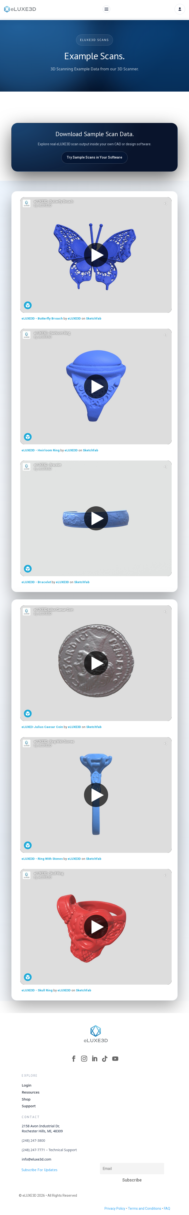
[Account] (180, 9)
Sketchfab (93, 318)
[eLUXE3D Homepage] (96, 1033)
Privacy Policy (115, 1208)
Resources (30, 1092)
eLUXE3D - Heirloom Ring (40, 450)
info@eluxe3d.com (36, 1159)
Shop (26, 1099)
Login (26, 1085)
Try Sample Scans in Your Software (94, 157)
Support (29, 1106)
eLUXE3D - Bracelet (36, 582)
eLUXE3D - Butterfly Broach (42, 318)
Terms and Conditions (144, 1208)
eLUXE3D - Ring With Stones (42, 859)
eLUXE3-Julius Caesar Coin (42, 727)
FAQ (167, 1208)
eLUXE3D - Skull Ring (37, 990)
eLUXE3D (75, 318)
